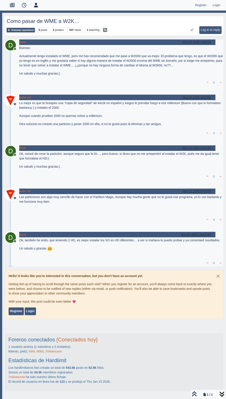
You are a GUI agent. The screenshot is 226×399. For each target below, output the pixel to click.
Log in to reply (210, 30)
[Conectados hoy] (77, 340)
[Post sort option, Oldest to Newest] (192, 30)
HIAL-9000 (36, 351)
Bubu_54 (25, 97)
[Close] (218, 276)
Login (30, 311)
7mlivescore (53, 351)
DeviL (22, 42)
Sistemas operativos (21, 30)
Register (16, 311)
